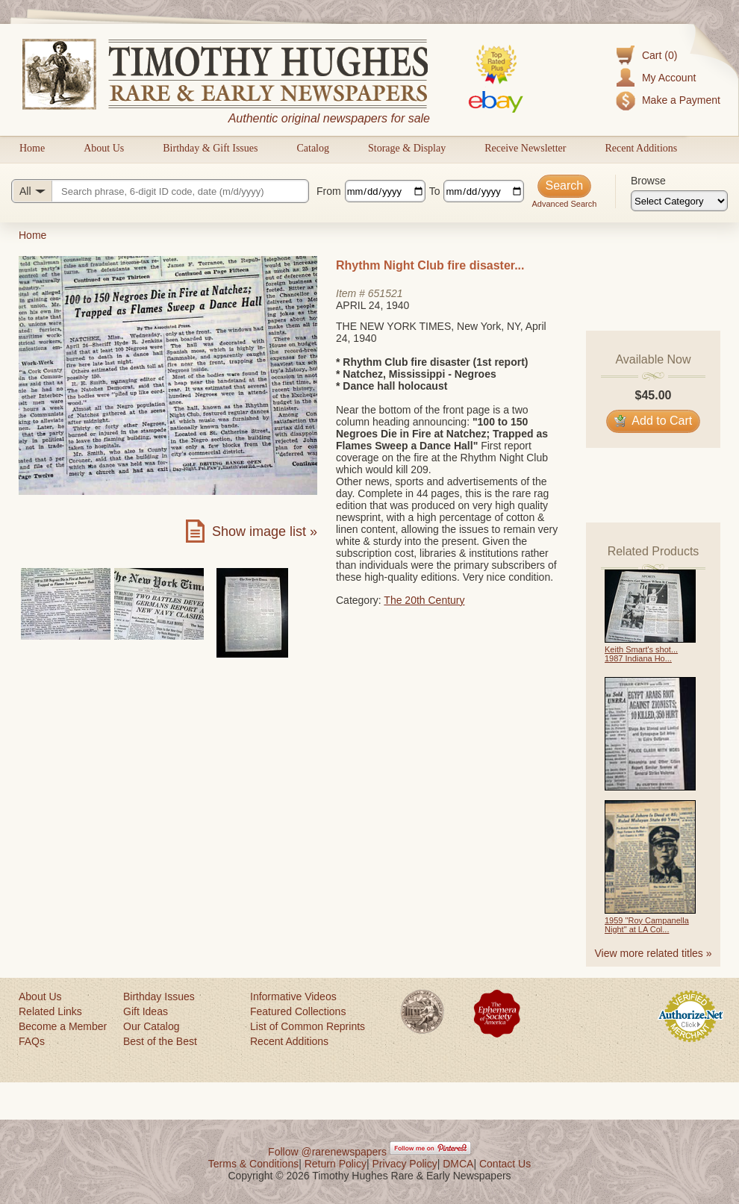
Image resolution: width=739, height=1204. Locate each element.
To (434, 191)
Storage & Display (407, 148)
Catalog (312, 148)
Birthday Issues (159, 996)
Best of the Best (160, 1041)
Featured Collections (298, 1011)
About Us (104, 148)
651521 (385, 293)
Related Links (50, 1011)
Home (32, 148)
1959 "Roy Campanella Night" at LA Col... (647, 925)
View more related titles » (653, 953)
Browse (648, 181)
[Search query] (160, 191)
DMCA (458, 1164)
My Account (669, 78)
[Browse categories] (679, 200)
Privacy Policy (404, 1164)
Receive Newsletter (525, 148)
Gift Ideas (145, 1011)
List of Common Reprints (307, 1026)
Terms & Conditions (253, 1164)
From (329, 191)
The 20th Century (424, 600)
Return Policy (336, 1164)
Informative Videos (293, 996)
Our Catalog (151, 1026)
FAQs (32, 1041)
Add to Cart (653, 420)
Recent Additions (641, 148)
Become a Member (63, 1026)
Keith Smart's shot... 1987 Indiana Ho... (641, 654)
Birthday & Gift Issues (210, 148)
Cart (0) (659, 55)
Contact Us (505, 1164)
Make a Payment (681, 100)
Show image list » (264, 531)
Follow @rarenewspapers (327, 1152)
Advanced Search (563, 203)
